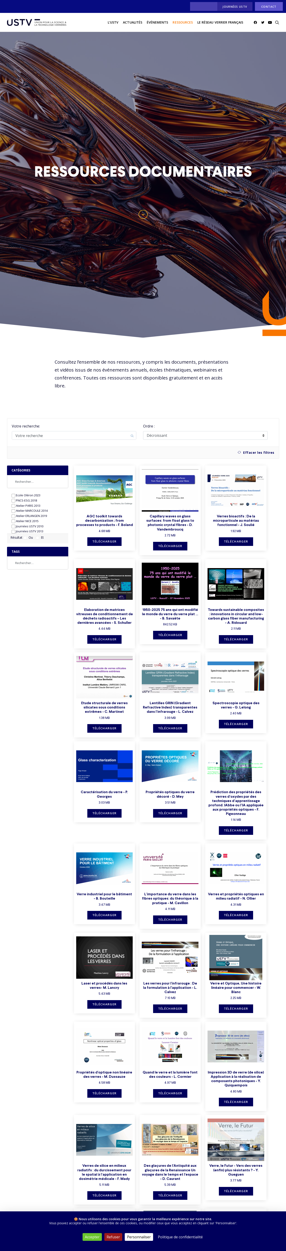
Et (40, 537)
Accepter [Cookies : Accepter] (92, 1236)
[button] (256, 22)
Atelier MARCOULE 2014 (30, 511)
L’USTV (113, 22)
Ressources (183, 22)
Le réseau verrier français (220, 22)
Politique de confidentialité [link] (180, 1236)
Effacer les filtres (256, 452)
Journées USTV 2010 (27, 526)
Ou (28, 537)
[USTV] (36, 22)
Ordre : (149, 426)
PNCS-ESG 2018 (24, 500)
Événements (157, 22)
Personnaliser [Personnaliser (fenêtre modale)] (139, 1236)
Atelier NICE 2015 (25, 521)
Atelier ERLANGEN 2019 (29, 516)
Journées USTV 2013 (27, 531)
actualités (132, 22)
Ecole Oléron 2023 (26, 495)
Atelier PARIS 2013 (26, 506)
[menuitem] (202, 6)
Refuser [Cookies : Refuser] (113, 1236)
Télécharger (104, 541)
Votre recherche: (26, 426)
